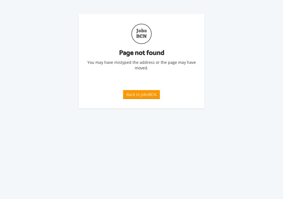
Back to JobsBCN (141, 94)
